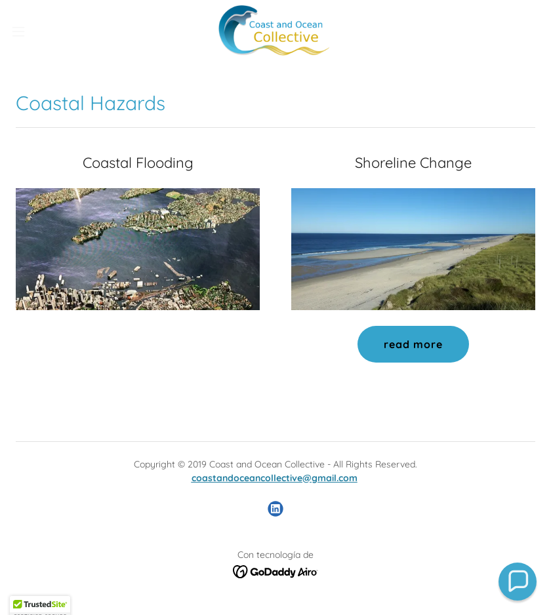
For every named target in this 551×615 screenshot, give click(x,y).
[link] (275, 31)
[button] (46, 31)
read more (413, 344)
